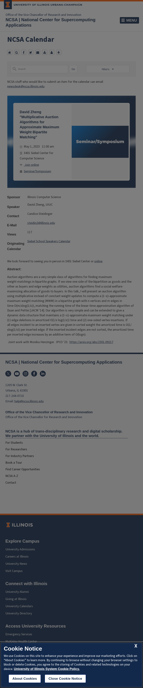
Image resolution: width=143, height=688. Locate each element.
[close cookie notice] (136, 646)
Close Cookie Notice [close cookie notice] (65, 678)
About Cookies (24, 678)
